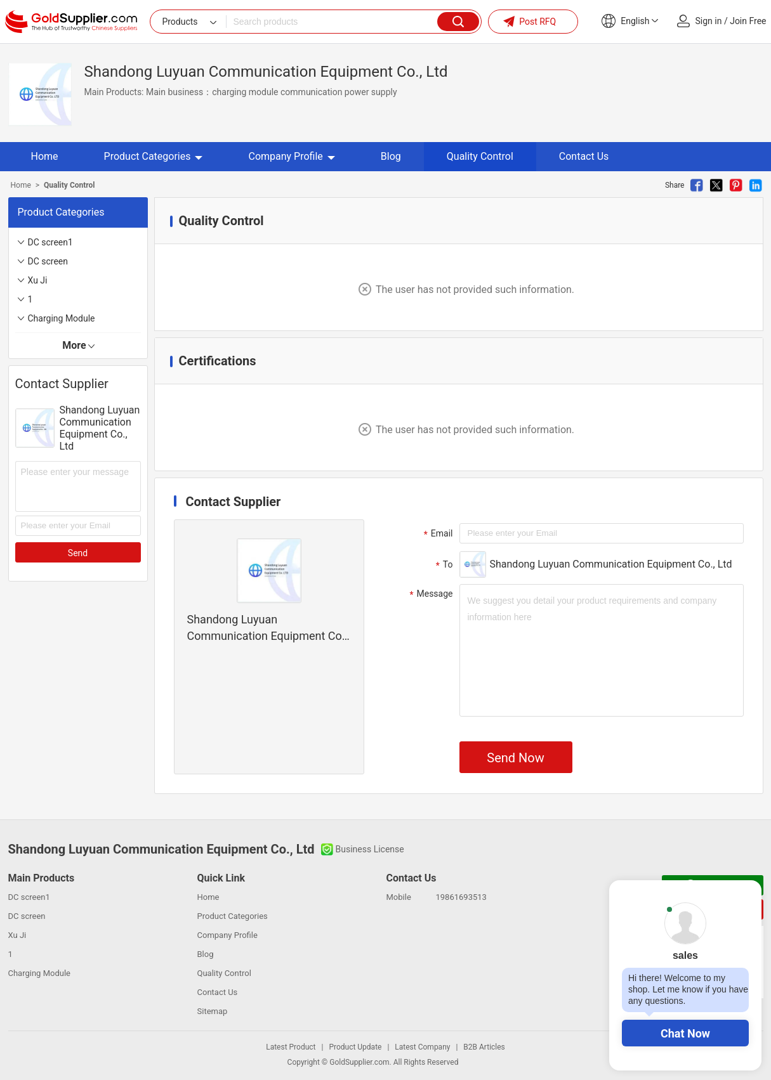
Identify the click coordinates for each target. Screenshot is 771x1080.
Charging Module (61, 318)
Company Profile (291, 156)
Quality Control (480, 156)
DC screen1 (50, 242)
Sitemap (212, 1011)
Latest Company (422, 1047)
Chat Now (685, 1033)
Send (78, 553)
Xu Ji (38, 280)
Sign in (708, 21)
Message (430, 594)
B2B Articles (483, 1047)
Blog (391, 156)
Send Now (515, 757)
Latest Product (290, 1047)
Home (44, 156)
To (443, 565)
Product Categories (153, 156)
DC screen (48, 261)
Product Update (355, 1047)
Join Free (748, 21)
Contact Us (584, 156)
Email (437, 534)
